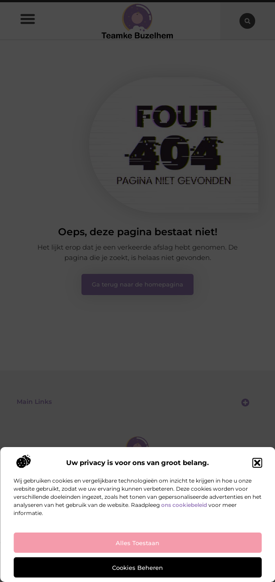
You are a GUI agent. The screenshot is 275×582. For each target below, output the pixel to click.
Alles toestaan (137, 542)
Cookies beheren (137, 567)
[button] (256, 462)
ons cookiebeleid (184, 504)
